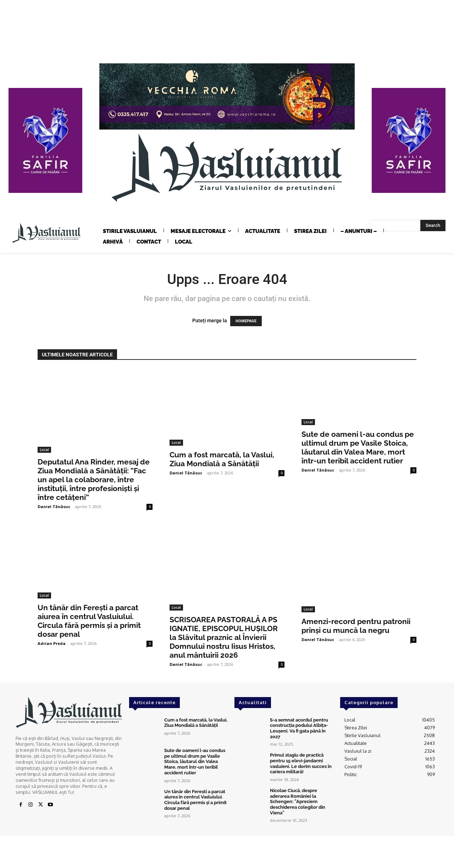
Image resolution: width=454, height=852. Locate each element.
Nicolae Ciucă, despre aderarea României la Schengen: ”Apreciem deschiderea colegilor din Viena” (297, 801)
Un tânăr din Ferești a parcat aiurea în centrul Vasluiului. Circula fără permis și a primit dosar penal (89, 621)
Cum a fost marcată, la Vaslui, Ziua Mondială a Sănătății (222, 459)
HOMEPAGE (246, 321)
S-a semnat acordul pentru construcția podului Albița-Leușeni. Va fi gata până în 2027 (299, 728)
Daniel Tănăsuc (54, 506)
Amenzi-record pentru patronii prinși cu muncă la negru (355, 626)
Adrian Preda (52, 643)
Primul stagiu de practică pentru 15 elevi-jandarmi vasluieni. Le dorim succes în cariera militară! (301, 763)
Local (44, 449)
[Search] (432, 225)
